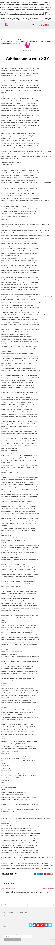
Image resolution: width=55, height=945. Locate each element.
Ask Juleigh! (20, 912)
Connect (10, 915)
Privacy (4, 926)
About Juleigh (11, 912)
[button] (33, 25)
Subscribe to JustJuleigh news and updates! (16, 934)
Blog (26, 912)
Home (4, 912)
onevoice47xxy (9, 888)
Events (5, 915)
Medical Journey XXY (35, 65)
